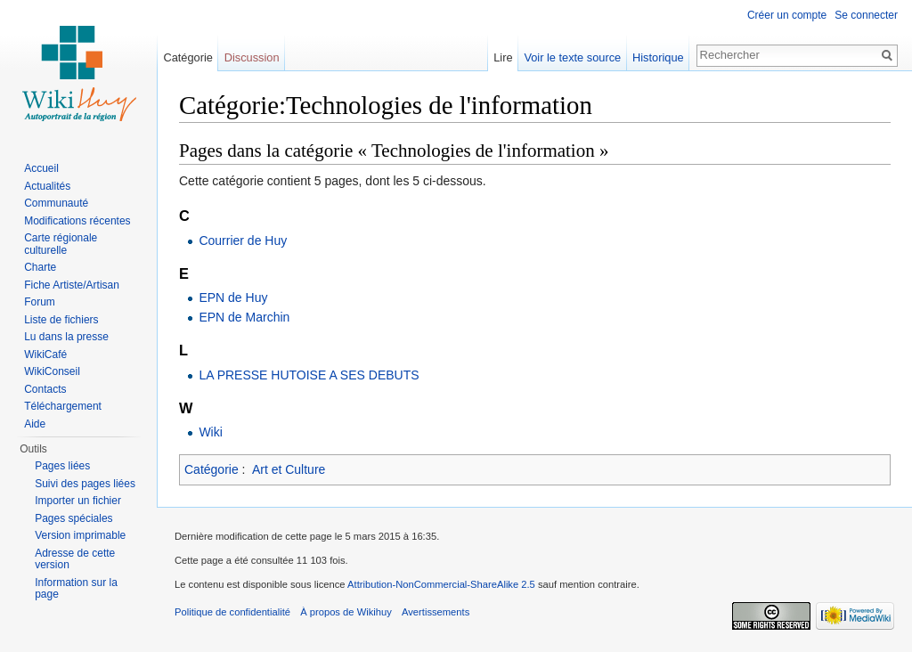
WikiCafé (45, 354)
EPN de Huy (233, 297)
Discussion (252, 57)
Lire (502, 57)
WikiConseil (52, 371)
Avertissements (435, 612)
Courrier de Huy (243, 240)
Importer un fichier (78, 500)
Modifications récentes (77, 221)
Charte (40, 267)
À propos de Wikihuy (346, 612)
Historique (658, 57)
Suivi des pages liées (85, 483)
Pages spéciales (73, 518)
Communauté (56, 203)
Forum (39, 302)
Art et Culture (288, 469)
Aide (34, 424)
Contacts (45, 389)
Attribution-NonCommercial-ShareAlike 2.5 (441, 584)
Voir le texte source (572, 57)
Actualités (47, 186)
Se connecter (866, 15)
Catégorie (211, 469)
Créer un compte (786, 15)
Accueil (41, 168)
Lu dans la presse (66, 336)
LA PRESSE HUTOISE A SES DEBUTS (309, 375)
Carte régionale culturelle (60, 244)
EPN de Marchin (244, 317)
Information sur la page (76, 588)
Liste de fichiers (61, 320)
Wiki (210, 432)
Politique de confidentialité (232, 612)
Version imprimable (80, 535)
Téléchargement (63, 406)
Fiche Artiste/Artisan (71, 285)
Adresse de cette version (75, 559)
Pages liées (62, 466)
